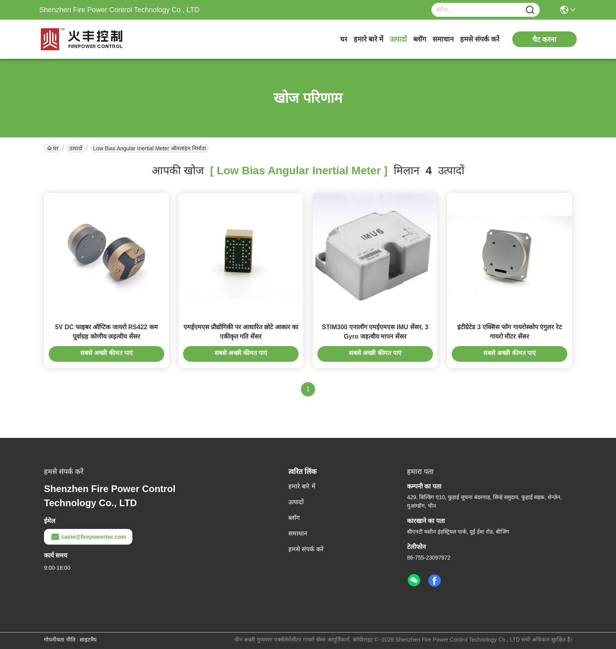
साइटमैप (88, 639)
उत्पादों (398, 39)
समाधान (443, 39)
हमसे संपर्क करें (479, 39)
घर (343, 39)
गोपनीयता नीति (59, 639)
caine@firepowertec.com (88, 536)
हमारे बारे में (368, 39)
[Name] (530, 10)
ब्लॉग (419, 39)
